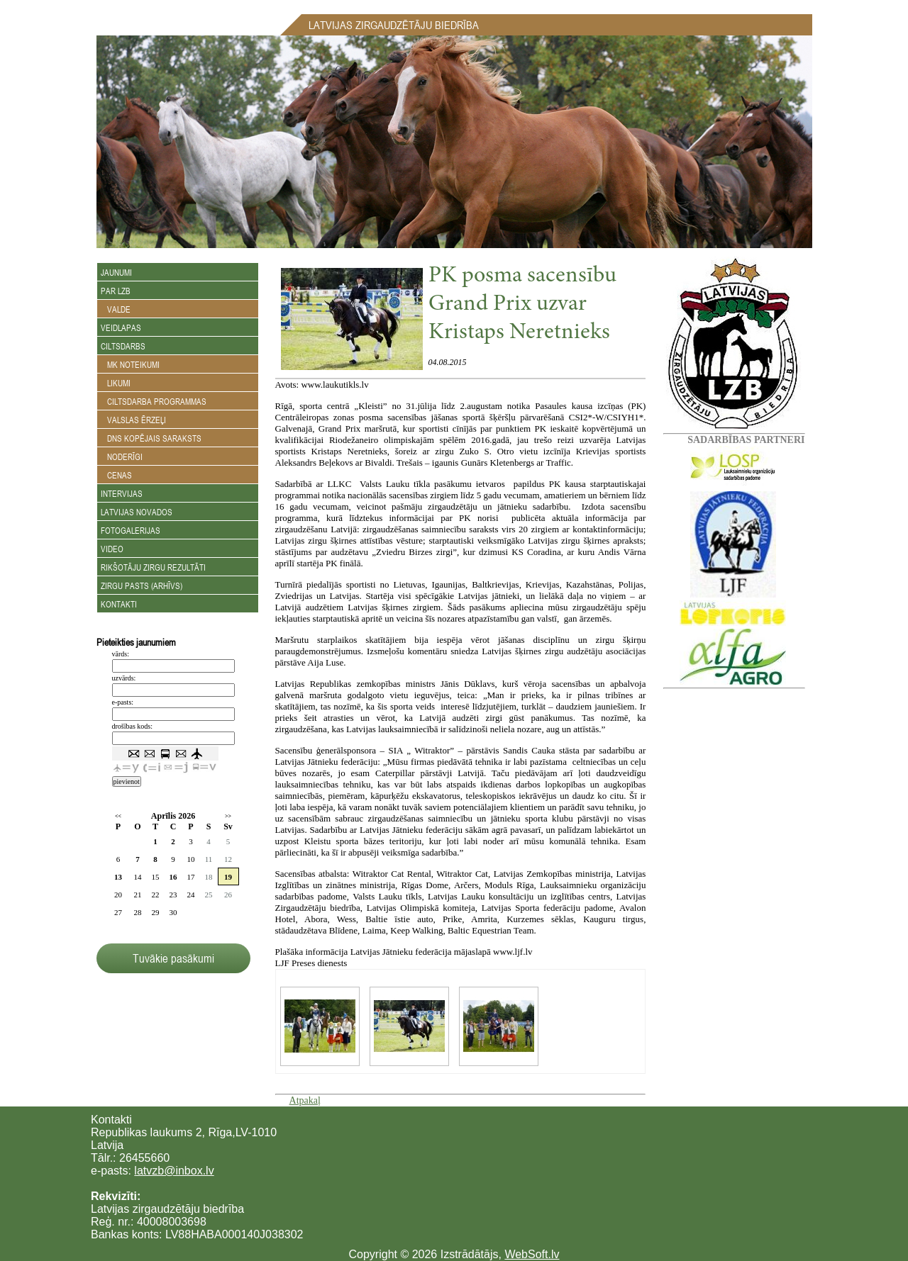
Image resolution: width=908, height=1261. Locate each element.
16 (173, 877)
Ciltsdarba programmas (153, 401)
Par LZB (116, 290)
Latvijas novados (136, 511)
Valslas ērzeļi (133, 419)
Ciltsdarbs (123, 346)
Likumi (116, 382)
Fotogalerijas (130, 530)
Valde (116, 309)
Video (112, 548)
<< (118, 816)
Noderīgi (122, 456)
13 (118, 877)
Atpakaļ (305, 1100)
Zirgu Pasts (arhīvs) (141, 585)
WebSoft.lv (531, 1254)
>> (228, 816)
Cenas (116, 475)
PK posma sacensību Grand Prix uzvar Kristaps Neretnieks (522, 304)
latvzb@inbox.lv (174, 1171)
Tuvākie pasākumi (173, 958)
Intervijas (122, 493)
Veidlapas (121, 327)
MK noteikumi (130, 364)
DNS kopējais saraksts (151, 438)
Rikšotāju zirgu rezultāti (153, 567)
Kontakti (119, 604)
